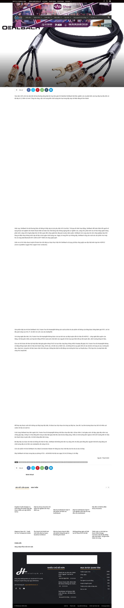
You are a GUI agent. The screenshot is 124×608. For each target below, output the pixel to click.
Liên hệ (66, 606)
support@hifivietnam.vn (31, 584)
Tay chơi (67, 17)
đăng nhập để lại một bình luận (24, 546)
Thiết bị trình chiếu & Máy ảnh (88, 586)
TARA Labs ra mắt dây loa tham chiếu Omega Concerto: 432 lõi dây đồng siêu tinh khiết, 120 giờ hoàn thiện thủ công (100, 535)
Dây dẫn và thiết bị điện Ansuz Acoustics (99, 507)
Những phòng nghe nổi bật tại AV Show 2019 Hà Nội (81, 532)
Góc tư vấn (83, 589)
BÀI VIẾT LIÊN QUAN (22, 487)
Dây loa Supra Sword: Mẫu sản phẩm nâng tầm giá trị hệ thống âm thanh (61, 533)
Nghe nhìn (38, 17)
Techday (68, 1)
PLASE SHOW (52, 1)
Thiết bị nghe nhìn (85, 572)
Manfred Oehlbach (51, 462)
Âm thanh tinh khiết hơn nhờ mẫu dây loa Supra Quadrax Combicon (41, 533)
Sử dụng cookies (106, 606)
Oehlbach (60, 462)
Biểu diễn (58, 17)
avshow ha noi (30, 462)
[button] (108, 17)
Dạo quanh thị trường (81, 17)
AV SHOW (44, 1)
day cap (38, 462)
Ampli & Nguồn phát (86, 583)
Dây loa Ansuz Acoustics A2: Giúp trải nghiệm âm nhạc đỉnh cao (42, 508)
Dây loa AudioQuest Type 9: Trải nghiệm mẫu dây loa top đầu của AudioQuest (81, 511)
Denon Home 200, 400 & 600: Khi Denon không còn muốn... (67, 583)
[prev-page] (106, 487)
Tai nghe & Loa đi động (86, 580)
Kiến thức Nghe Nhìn (64, 578)
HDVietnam (60, 1)
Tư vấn (93, 17)
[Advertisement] (62, 559)
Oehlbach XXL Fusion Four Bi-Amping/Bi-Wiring (75, 462)
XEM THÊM (34, 487)
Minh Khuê (30, 474)
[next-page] (109, 487)
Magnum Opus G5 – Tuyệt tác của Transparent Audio (23, 532)
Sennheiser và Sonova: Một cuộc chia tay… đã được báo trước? (67, 593)
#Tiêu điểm (83, 574)
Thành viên (72, 606)
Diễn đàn (28, 17)
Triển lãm (48, 17)
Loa (60, 586)
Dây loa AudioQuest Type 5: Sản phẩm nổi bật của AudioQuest (61, 511)
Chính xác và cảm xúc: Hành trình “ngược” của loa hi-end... (67, 574)
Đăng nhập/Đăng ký (35, 1)
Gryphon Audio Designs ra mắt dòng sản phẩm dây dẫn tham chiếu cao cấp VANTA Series (23, 509)
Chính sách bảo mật (94, 606)
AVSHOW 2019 (22, 462)
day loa (43, 462)
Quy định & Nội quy (82, 606)
